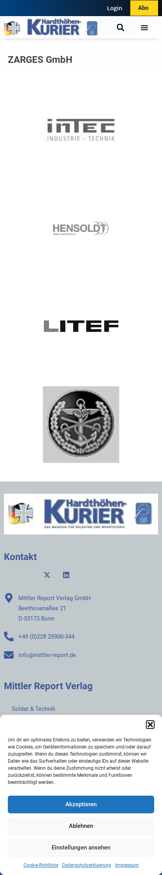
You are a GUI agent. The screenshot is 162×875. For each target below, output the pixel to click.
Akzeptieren (81, 804)
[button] (150, 725)
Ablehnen (81, 825)
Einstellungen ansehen (81, 847)
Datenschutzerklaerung (86, 865)
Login (114, 8)
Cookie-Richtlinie (40, 865)
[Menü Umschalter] (144, 27)
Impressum (127, 865)
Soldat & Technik (34, 708)
